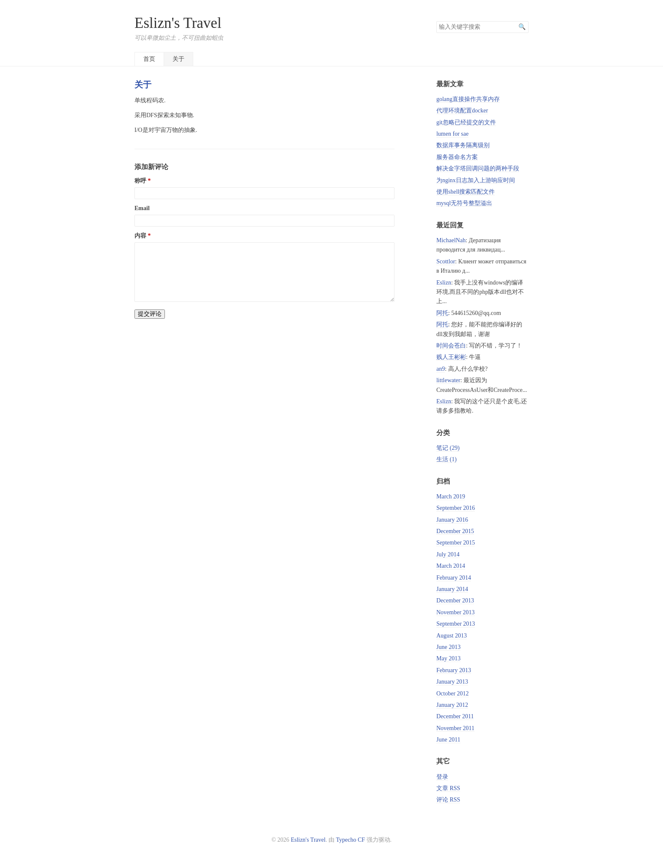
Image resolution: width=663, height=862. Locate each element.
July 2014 (448, 554)
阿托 (442, 313)
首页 (149, 59)
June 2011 (448, 739)
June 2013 (448, 647)
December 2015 (455, 531)
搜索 (522, 27)
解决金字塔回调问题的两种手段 (477, 168)
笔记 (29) (448, 448)
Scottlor (445, 261)
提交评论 (150, 314)
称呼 (140, 181)
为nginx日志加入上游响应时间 (475, 180)
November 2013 (455, 612)
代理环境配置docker (462, 110)
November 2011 (455, 728)
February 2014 (453, 578)
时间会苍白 (451, 345)
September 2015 (455, 542)
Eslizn (443, 282)
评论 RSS (448, 799)
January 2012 (452, 705)
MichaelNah (451, 240)
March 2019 (450, 496)
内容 (140, 236)
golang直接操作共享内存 (468, 99)
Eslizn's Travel (178, 23)
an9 (440, 369)
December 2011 (455, 716)
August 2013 (451, 635)
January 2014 (452, 589)
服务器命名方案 (457, 157)
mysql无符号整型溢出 (464, 203)
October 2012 (452, 693)
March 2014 (450, 566)
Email (142, 208)
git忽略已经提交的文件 (466, 122)
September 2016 (455, 508)
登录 (442, 777)
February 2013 (453, 670)
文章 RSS (448, 788)
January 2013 (452, 682)
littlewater (448, 380)
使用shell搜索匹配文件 (465, 192)
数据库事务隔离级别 (463, 145)
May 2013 (448, 658)
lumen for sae (452, 134)
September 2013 (455, 624)
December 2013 (455, 600)
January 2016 (452, 520)
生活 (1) (446, 459)
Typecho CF (350, 840)
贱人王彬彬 (451, 357)
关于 (178, 59)
